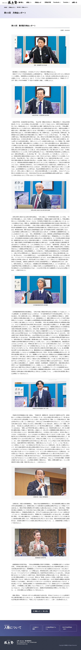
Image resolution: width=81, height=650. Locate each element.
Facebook (56, 2)
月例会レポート (38, 2)
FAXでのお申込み (67, 628)
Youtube (65, 2)
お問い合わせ (74, 2)
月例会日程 (48, 2)
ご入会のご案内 (36, 628)
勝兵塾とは (21, 2)
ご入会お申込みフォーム (50, 628)
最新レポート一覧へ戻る (41, 611)
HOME (5, 7)
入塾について (28, 2)
